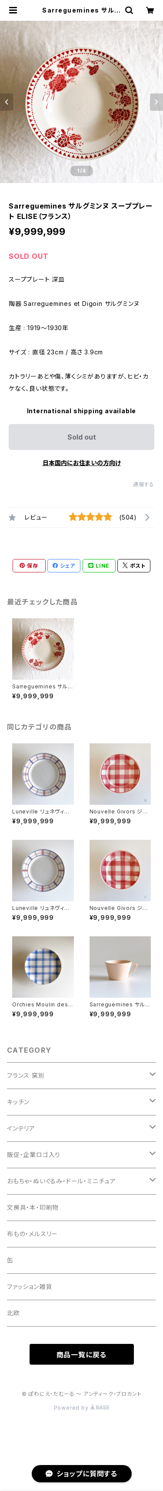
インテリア (21, 1128)
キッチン (18, 1101)
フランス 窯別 (26, 1075)
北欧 (13, 1313)
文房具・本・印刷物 (33, 1207)
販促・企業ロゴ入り (33, 1154)
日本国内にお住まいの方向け (82, 462)
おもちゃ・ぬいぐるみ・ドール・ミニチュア (61, 1181)
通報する (143, 484)
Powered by (82, 1407)
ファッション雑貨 (29, 1286)
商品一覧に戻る (82, 1354)
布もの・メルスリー (32, 1233)
